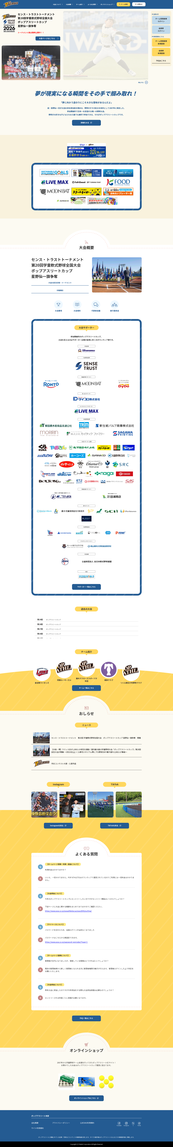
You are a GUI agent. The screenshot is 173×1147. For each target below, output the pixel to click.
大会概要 (68, 4)
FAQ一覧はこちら (86, 1018)
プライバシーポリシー (61, 1122)
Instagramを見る (56, 825)
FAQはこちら (161, 60)
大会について (57, 4)
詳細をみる (85, 122)
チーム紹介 (79, 4)
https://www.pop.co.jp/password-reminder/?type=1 (66, 942)
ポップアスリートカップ (49, 619)
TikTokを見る (113, 825)
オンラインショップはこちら (85, 1098)
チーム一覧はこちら (86, 688)
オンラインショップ (107, 4)
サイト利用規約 (37, 1128)
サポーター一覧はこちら (86, 587)
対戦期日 (60, 290)
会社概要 (34, 1122)
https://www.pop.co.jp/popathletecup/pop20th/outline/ (68, 911)
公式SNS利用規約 (87, 1122)
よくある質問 (92, 4)
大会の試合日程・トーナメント (60, 282)
